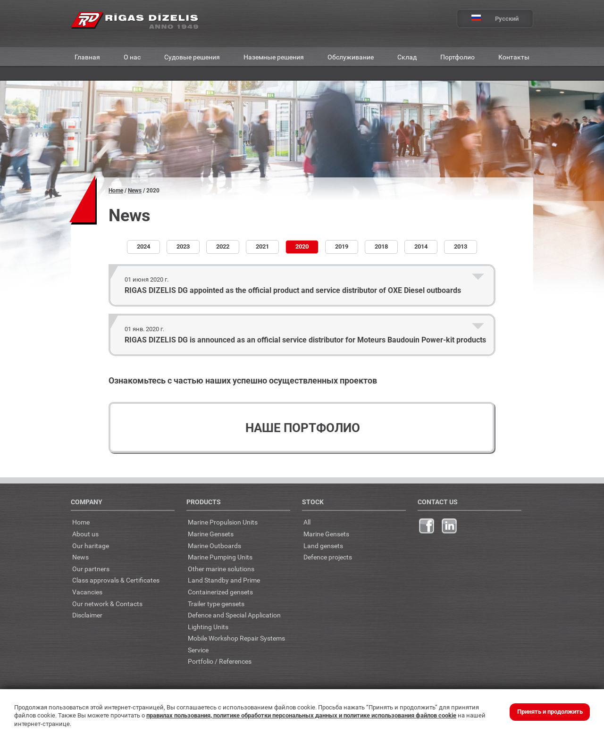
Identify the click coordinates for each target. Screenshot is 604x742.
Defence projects (327, 556)
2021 (262, 246)
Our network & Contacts (107, 603)
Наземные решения (273, 56)
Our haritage (90, 545)
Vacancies (87, 591)
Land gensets (323, 545)
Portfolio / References (220, 661)
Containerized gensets (220, 591)
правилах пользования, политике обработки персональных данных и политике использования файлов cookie (301, 715)
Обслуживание (350, 56)
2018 (381, 246)
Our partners (90, 568)
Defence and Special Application (234, 614)
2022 (222, 246)
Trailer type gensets (216, 603)
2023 (183, 246)
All (306, 521)
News (135, 190)
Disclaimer (87, 614)
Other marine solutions (221, 568)
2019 (341, 246)
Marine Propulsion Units (223, 521)
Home (116, 190)
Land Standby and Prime (224, 579)
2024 (143, 246)
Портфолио (457, 56)
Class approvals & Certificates (115, 579)
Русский (488, 18)
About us (85, 533)
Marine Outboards (214, 545)
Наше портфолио (302, 428)
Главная (87, 56)
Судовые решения (192, 56)
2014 (421, 246)
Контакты (513, 56)
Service (198, 649)
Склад (407, 56)
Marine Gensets (211, 533)
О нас (132, 56)
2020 (302, 246)
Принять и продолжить (550, 711)
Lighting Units (208, 626)
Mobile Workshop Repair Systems (236, 638)
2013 (460, 246)
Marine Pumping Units (220, 556)
